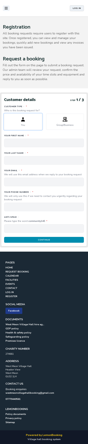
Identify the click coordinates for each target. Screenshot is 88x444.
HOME (9, 267)
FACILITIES (11, 280)
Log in (77, 8)
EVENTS (10, 284)
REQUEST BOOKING (17, 271)
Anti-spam (41, 219)
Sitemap (10, 422)
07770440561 (13, 399)
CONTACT (11, 288)
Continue (44, 239)
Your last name (31, 152)
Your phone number (44, 195)
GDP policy (12, 328)
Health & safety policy (18, 332)
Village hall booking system (44, 439)
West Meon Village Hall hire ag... (24, 324)
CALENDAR (12, 275)
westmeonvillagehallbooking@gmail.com (29, 393)
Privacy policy (13, 418)
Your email (44, 172)
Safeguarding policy (17, 336)
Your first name (31, 135)
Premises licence (15, 340)
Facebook (14, 310)
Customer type (44, 108)
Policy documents (15, 414)
